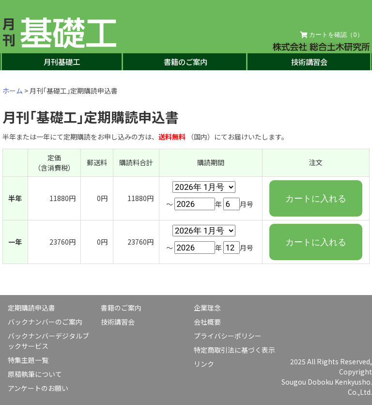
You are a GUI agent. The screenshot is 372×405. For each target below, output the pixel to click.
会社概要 (207, 322)
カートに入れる (315, 198)
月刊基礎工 (62, 61)
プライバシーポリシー (228, 336)
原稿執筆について (35, 374)
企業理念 (207, 307)
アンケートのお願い (38, 388)
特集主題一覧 (28, 360)
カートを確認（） (331, 35)
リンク (204, 364)
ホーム (12, 90)
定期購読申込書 (31, 307)
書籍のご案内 (185, 61)
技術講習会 (309, 61)
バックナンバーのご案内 (45, 322)
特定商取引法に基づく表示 (234, 350)
